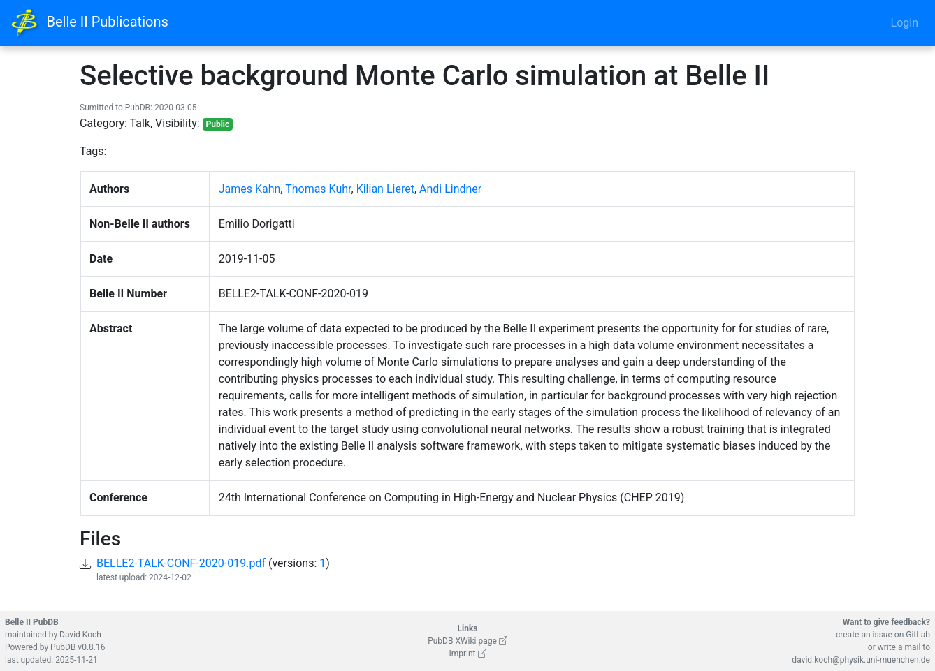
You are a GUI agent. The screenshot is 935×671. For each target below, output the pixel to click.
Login (904, 22)
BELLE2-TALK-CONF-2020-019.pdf (181, 563)
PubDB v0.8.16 (77, 647)
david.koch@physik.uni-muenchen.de (861, 660)
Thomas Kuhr (318, 189)
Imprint (467, 653)
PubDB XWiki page (467, 641)
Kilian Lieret (385, 189)
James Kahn (250, 189)
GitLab (918, 635)
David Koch (80, 635)
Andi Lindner (450, 189)
